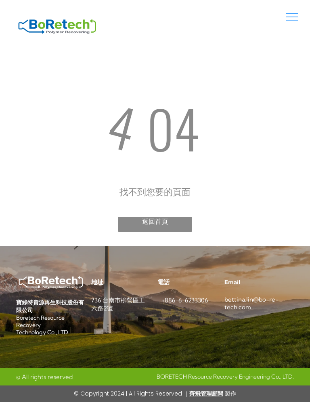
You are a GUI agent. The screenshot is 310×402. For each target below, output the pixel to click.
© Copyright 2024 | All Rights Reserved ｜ (131, 394)
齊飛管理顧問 (206, 394)
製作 (229, 394)
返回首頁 (155, 221)
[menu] (292, 16)
